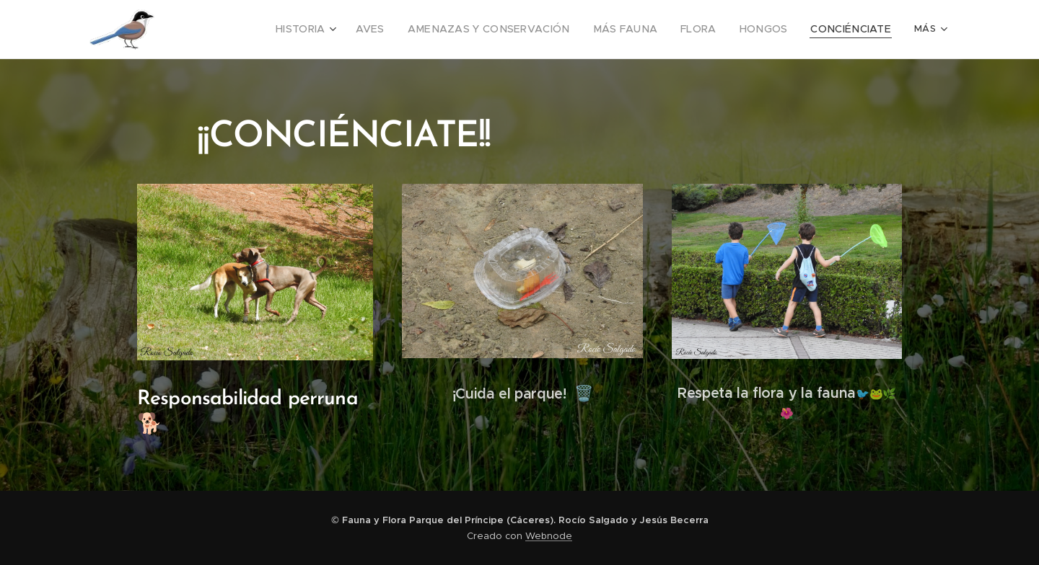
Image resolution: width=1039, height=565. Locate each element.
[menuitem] (253, 30)
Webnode (548, 536)
